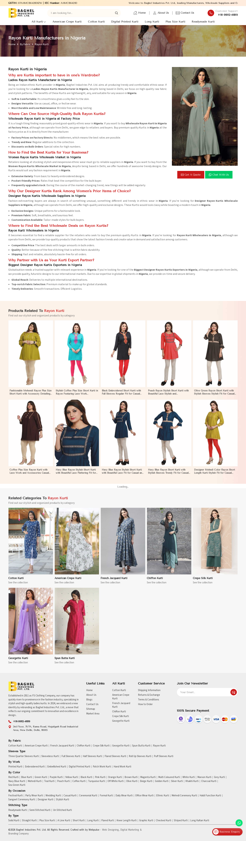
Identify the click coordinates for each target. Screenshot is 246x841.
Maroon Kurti (204, 777)
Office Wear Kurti (144, 795)
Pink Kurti (100, 777)
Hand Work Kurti (122, 766)
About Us (161, 13)
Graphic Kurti (146, 820)
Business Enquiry (226, 832)
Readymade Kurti (203, 21)
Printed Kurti (15, 766)
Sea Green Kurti (16, 785)
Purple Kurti (56, 777)
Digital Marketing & (131, 830)
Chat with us (219, 174)
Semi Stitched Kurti (39, 810)
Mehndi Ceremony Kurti (184, 795)
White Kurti (188, 777)
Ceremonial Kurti (88, 795)
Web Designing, (110, 830)
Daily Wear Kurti (124, 795)
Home (139, 13)
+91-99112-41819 (228, 14)
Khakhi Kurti (192, 781)
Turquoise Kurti (96, 781)
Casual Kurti (70, 795)
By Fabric (25, 44)
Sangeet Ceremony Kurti (21, 799)
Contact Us (185, 13)
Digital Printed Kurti (124, 21)
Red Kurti (13, 777)
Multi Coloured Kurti (169, 777)
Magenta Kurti (148, 777)
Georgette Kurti (120, 721)
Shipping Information (149, 690)
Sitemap (90, 709)
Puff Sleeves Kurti (163, 756)
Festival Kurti (15, 795)
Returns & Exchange (149, 695)
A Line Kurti (63, 820)
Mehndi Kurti (35, 781)
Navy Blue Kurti (16, 781)
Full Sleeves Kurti (70, 756)
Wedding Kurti (53, 795)
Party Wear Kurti (34, 795)
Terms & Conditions (148, 699)
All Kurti (39, 21)
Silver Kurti (177, 781)
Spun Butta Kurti (141, 745)
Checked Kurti (163, 820)
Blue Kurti (26, 777)
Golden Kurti (161, 781)
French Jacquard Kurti (121, 705)
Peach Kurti (63, 781)
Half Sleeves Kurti (92, 756)
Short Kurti (79, 820)
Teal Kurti (49, 781)
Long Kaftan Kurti (199, 820)
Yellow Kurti (71, 777)
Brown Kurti (131, 777)
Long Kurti (152, 21)
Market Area (92, 713)
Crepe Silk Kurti (120, 716)
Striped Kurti (181, 820)
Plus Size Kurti (175, 21)
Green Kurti (41, 777)
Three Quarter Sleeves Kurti (23, 756)
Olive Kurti (131, 781)
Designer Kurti (45, 799)
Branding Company (18, 833)
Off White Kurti (116, 781)
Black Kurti (86, 777)
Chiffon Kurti (119, 711)
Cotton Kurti (96, 21)
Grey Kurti (219, 777)
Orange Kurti (115, 777)
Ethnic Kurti (162, 795)
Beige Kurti (146, 781)
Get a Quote (191, 174)
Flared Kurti (107, 820)
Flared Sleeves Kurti (115, 756)
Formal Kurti (106, 795)
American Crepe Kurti (67, 21)
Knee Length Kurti (127, 820)
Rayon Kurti (159, 745)
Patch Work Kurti (102, 766)
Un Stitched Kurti (62, 810)
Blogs (89, 699)
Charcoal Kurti (208, 781)
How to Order (145, 704)
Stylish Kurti (62, 799)
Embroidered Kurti (35, 766)
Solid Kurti (13, 820)
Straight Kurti (29, 820)
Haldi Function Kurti (210, 795)
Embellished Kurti (56, 766)
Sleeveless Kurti (50, 756)
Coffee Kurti (79, 781)
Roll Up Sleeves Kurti (140, 756)
